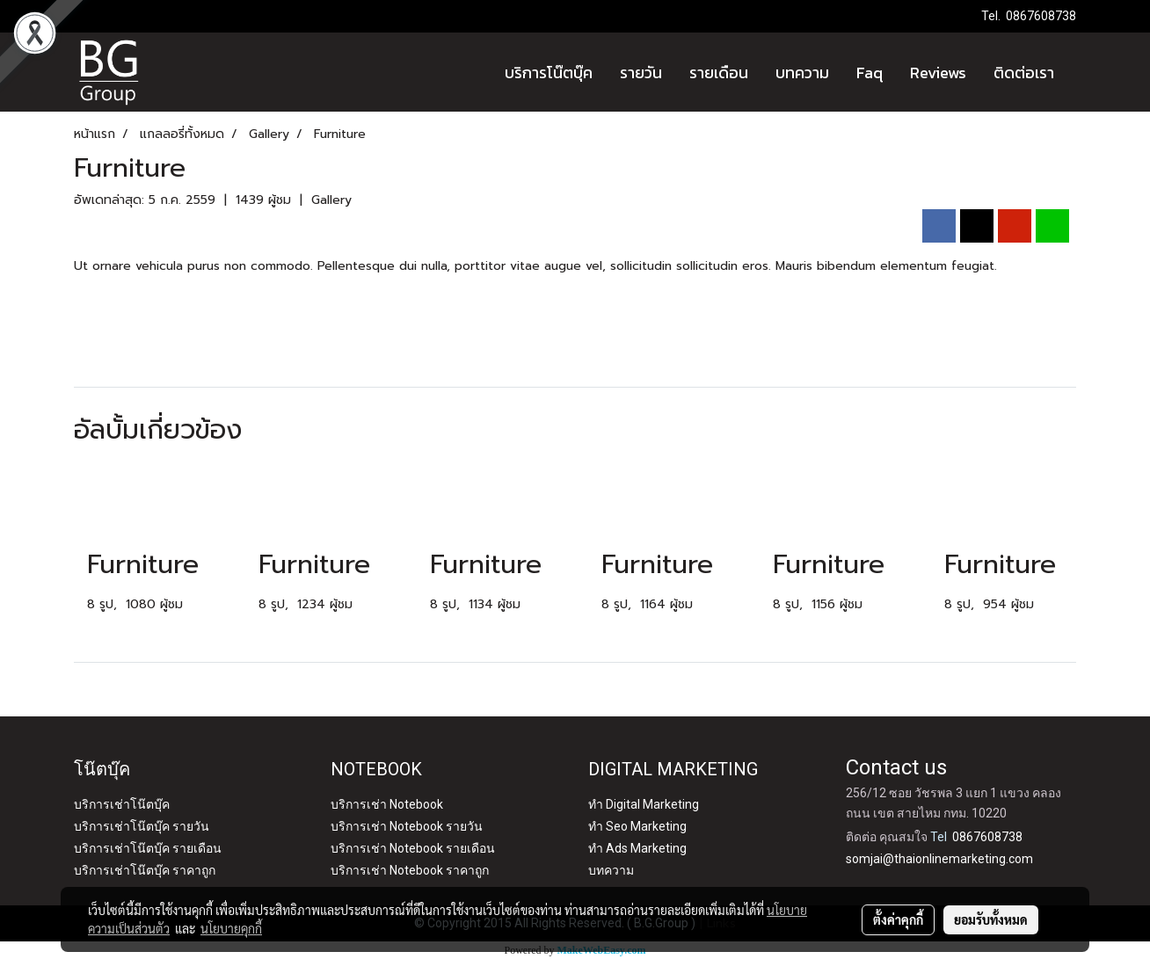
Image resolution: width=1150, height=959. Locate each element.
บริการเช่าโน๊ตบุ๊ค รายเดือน (148, 848)
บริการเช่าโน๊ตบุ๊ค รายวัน (141, 826)
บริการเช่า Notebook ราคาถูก (410, 870)
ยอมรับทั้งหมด (991, 919)
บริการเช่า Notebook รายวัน (407, 826)
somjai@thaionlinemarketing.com (939, 859)
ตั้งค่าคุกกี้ (898, 919)
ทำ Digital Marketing (643, 804)
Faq (869, 72)
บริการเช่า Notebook (387, 804)
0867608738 (1041, 16)
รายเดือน (718, 72)
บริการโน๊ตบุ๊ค (549, 72)
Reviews (938, 72)
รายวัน (641, 72)
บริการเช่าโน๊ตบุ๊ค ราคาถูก (144, 870)
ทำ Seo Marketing (637, 826)
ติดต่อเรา (1024, 72)
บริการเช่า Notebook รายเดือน (413, 848)
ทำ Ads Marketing (637, 848)
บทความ (802, 72)
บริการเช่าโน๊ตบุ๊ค (122, 804)
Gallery (331, 200)
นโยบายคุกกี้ (231, 928)
